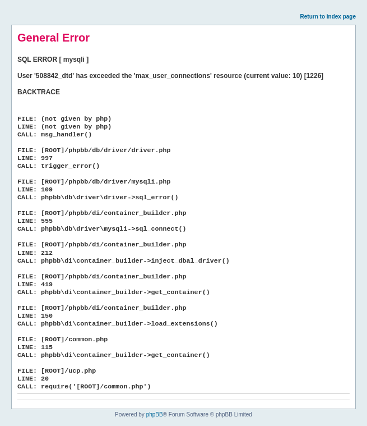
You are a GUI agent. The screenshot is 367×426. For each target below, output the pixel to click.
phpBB (154, 414)
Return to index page (328, 16)
